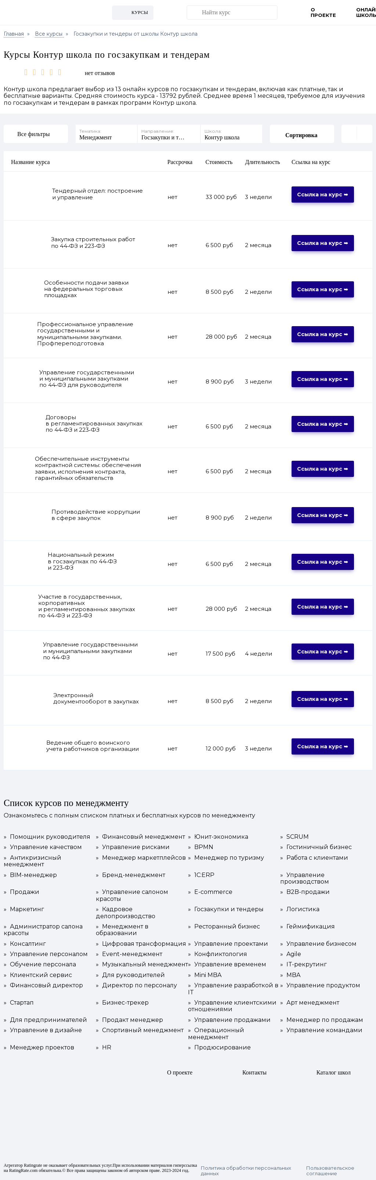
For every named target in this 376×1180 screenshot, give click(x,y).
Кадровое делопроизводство (125, 912)
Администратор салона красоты (43, 930)
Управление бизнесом (318, 944)
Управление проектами (228, 944)
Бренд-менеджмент (130, 875)
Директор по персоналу (136, 985)
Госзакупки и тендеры (226, 909)
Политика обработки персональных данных (246, 1170)
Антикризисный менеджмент (32, 861)
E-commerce (210, 892)
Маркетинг (24, 909)
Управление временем (227, 964)
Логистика (299, 909)
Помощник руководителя (47, 837)
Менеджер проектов (39, 1047)
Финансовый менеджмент (140, 837)
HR (103, 1047)
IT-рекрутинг (303, 964)
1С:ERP (201, 875)
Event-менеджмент (129, 954)
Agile (290, 954)
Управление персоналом (46, 954)
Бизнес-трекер (122, 1002)
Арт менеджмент (309, 1002)
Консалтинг (25, 944)
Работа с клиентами (314, 858)
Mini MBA (204, 975)
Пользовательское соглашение (330, 1170)
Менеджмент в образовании (122, 930)
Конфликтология (217, 954)
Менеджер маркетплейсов (141, 858)
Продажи (21, 892)
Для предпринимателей (45, 1020)
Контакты (254, 1072)
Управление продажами (229, 1020)
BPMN (200, 847)
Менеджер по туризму (226, 858)
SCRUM (294, 837)
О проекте (323, 12)
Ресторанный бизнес (224, 926)
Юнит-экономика (218, 837)
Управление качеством (43, 847)
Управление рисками (133, 847)
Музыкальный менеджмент (142, 964)
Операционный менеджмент (216, 1033)
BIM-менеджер (30, 875)
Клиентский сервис (38, 975)
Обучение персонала (40, 964)
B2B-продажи (305, 892)
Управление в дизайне (43, 1030)
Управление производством (304, 878)
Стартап (19, 1002)
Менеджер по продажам (321, 1020)
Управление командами (321, 1030)
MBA (290, 975)
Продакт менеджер (129, 1020)
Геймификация (307, 926)
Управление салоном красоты (132, 895)
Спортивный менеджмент (140, 1030)
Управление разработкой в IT (233, 988)
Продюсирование (219, 1047)
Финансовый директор (43, 985)
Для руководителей (130, 975)
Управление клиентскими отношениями (232, 1006)
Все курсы (49, 34)
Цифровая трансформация (141, 944)
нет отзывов (100, 73)
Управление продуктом (320, 985)
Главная (14, 34)
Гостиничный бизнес (316, 847)
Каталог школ (334, 1072)
